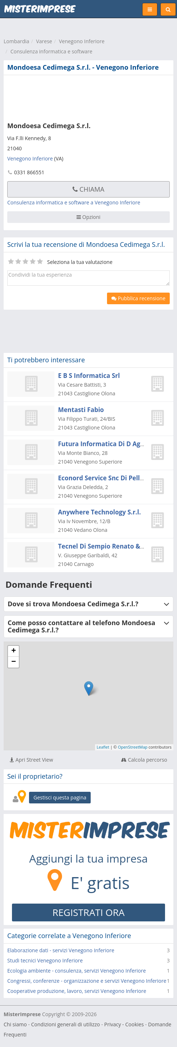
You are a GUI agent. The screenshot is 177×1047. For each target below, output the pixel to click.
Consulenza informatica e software (51, 51)
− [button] (13, 662)
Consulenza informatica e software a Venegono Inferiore (73, 202)
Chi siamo (15, 1024)
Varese (44, 41)
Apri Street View (31, 759)
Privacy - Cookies (124, 1024)
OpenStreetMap (133, 747)
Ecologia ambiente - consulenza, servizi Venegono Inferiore (76, 970)
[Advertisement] (85, 97)
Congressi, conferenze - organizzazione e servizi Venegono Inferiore (86, 980)
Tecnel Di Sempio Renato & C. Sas (108, 546)
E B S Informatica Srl (89, 375)
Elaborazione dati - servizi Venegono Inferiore (60, 950)
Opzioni (88, 216)
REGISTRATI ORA (89, 912)
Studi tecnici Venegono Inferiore (45, 960)
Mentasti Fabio (81, 410)
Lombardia (16, 41)
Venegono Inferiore (81, 41)
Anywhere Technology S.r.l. (99, 512)
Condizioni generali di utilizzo (65, 1024)
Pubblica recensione (138, 298)
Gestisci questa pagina (59, 797)
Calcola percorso (144, 759)
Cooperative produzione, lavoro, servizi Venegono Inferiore (76, 990)
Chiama (88, 189)
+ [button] (13, 651)
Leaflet (103, 747)
